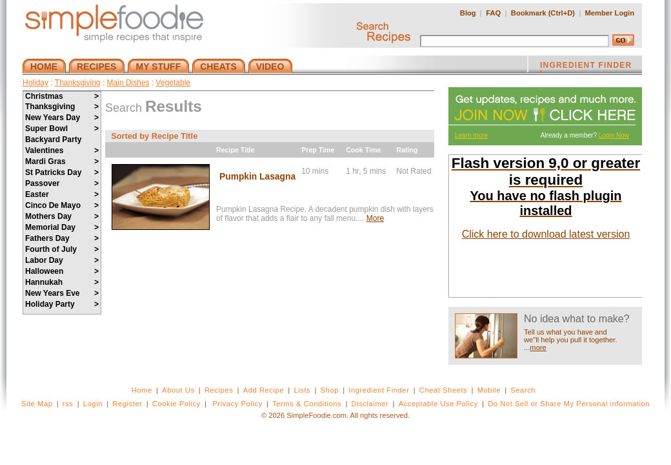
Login (93, 404)
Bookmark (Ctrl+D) (543, 13)
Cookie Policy (176, 404)
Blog (468, 13)
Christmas (62, 96)
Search (523, 390)
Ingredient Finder (378, 390)
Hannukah (62, 282)
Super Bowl (62, 128)
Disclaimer (370, 404)
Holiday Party (62, 304)
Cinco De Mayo (62, 205)
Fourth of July (62, 249)
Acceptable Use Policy (438, 404)
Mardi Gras (62, 161)
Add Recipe (263, 390)
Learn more (471, 135)
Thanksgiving (78, 82)
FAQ (493, 13)
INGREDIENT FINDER (586, 66)
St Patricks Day (62, 172)
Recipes (219, 390)
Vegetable (173, 82)
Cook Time (363, 150)
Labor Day (62, 260)
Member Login (609, 13)
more (538, 347)
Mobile (489, 390)
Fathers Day (62, 238)
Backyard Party (53, 139)
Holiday (35, 82)
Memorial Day (62, 227)
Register (127, 404)
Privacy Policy (237, 404)
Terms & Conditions (306, 404)
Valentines (62, 150)
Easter (62, 194)
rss (68, 404)
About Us (178, 390)
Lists (302, 390)
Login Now (614, 135)
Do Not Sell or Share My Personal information (569, 404)
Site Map (37, 404)
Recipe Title (235, 150)
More (375, 218)
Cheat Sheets (443, 390)
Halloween (62, 271)
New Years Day (62, 117)
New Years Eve (62, 293)
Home (142, 390)
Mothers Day (62, 216)
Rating (406, 150)
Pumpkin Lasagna (257, 176)
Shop (330, 390)
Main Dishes (128, 82)
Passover (62, 183)
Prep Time (317, 150)
